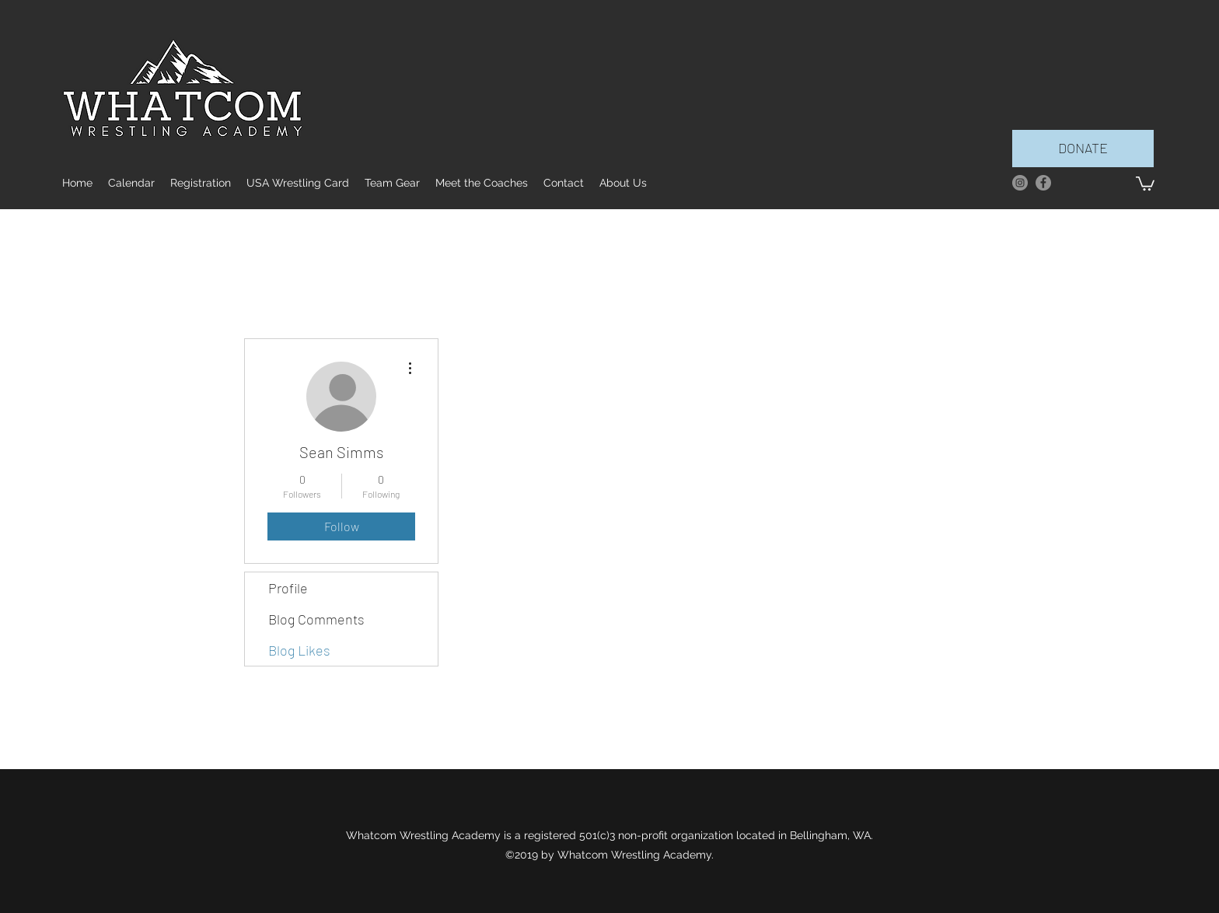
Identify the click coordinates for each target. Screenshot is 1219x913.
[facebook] (1043, 183)
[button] (1145, 183)
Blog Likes (299, 650)
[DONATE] (1083, 148)
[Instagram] (1020, 183)
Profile (288, 587)
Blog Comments (316, 619)
